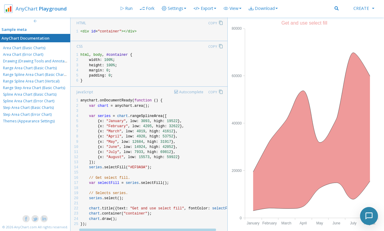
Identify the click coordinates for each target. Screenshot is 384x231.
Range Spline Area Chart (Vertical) (31, 81)
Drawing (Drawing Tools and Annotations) (38, 61)
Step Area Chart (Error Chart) (27, 114)
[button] (232, 8)
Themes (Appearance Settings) (29, 121)
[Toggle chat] (369, 216)
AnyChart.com (25, 227)
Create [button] (363, 8)
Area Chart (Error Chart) (23, 54)
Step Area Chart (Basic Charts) (28, 107)
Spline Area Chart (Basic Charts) (29, 94)
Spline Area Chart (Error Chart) (28, 101)
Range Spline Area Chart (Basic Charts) (35, 74)
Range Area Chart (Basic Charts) (30, 67)
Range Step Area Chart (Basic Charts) (34, 87)
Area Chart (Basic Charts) (24, 47)
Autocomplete (191, 91)
